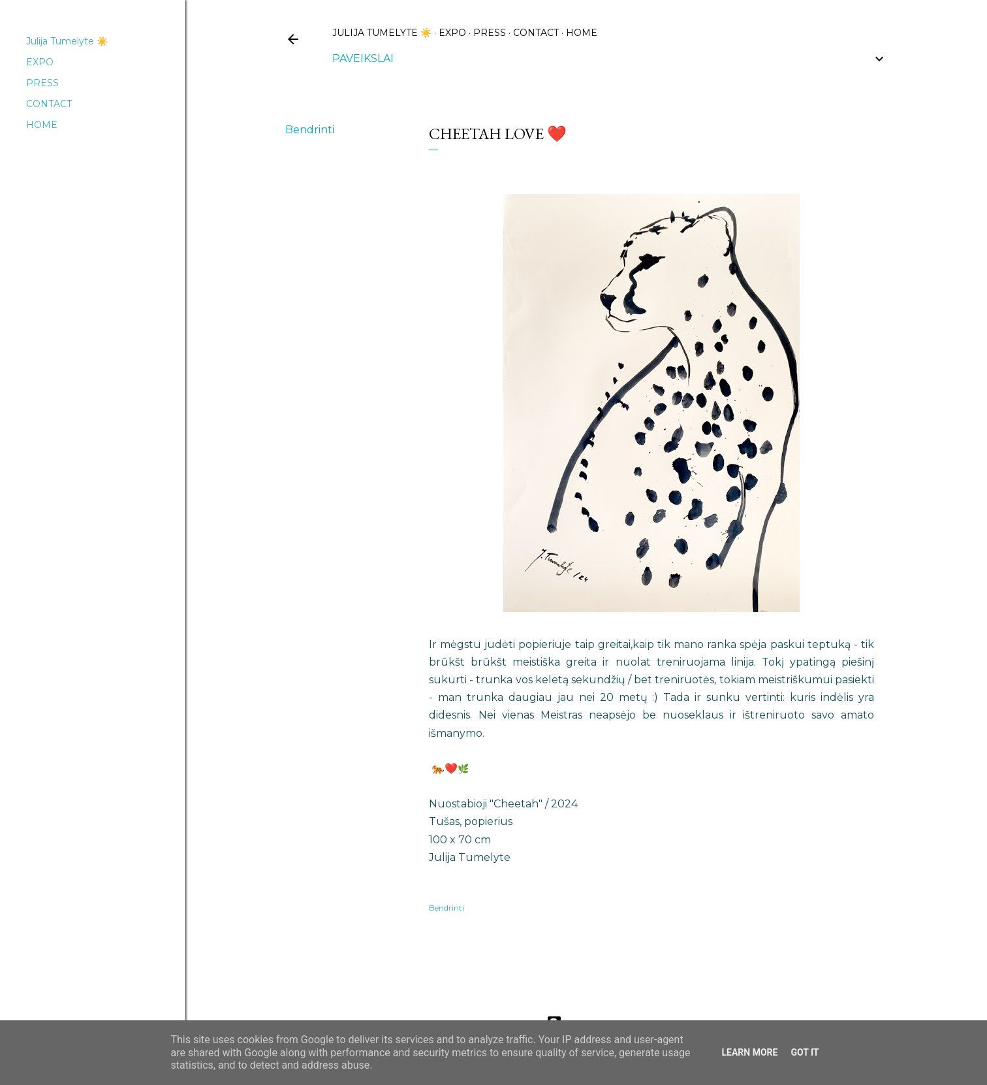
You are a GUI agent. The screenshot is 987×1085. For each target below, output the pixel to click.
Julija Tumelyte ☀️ (381, 33)
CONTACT (536, 33)
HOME (581, 33)
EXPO (452, 33)
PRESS (489, 33)
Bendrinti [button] (309, 129)
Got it (805, 1052)
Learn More (749, 1052)
